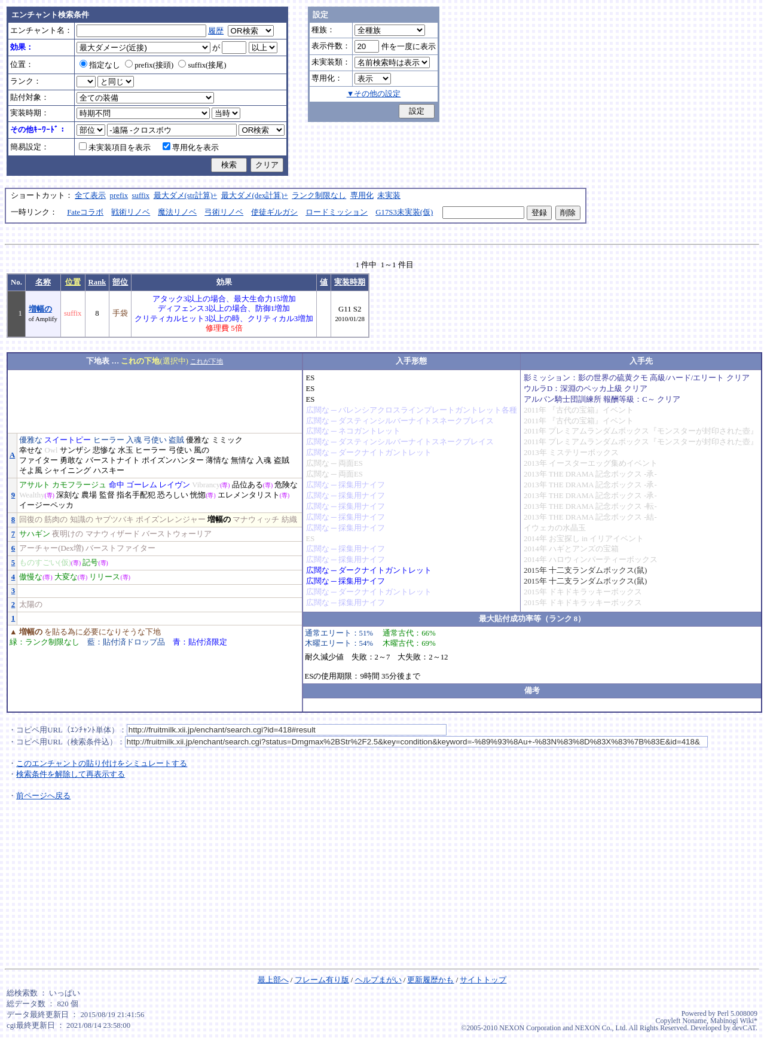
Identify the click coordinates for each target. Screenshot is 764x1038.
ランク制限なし (319, 195)
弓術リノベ (223, 212)
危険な (286, 485)
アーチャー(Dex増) (51, 548)
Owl (50, 450)
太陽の (30, 604)
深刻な (68, 495)
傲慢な (30, 577)
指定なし (100, 65)
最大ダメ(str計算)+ (186, 195)
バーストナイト (112, 460)
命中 (116, 485)
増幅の (40, 309)
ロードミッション (336, 212)
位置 (73, 282)
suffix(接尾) (202, 65)
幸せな (30, 450)
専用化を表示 (191, 148)
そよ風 (30, 470)
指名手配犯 (136, 495)
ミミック (227, 440)
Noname (694, 1020)
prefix (119, 195)
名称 (43, 282)
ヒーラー (108, 440)
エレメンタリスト (249, 495)
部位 (120, 282)
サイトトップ (483, 980)
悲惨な (104, 450)
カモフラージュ (79, 485)
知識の (81, 519)
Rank (97, 282)
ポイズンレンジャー (171, 519)
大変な (66, 577)
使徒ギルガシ (274, 212)
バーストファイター (120, 548)
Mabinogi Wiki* (733, 1020)
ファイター (38, 460)
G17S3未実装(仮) (404, 212)
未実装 (389, 195)
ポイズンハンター (173, 460)
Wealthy (31, 495)
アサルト (34, 485)
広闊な (317, 410)
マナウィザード (112, 534)
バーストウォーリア (177, 534)
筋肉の (56, 519)
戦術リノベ (130, 212)
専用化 (362, 195)
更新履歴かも (430, 980)
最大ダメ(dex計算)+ (254, 195)
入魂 (134, 440)
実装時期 (349, 282)
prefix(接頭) (149, 65)
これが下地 (206, 361)
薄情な (217, 460)
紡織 (289, 519)
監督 (107, 495)
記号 (90, 562)
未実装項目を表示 (115, 148)
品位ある (247, 485)
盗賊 (176, 440)
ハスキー (108, 470)
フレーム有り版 (322, 980)
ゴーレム (141, 485)
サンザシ (75, 450)
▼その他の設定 (374, 94)
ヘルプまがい (378, 980)
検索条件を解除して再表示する (70, 774)
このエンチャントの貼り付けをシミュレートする (101, 763)
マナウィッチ (256, 519)
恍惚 (198, 495)
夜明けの (67, 534)
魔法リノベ (177, 212)
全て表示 (90, 195)
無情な (242, 460)
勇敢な (71, 460)
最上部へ (273, 980)
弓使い (155, 440)
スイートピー (67, 440)
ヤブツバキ (114, 519)
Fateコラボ (85, 212)
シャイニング (67, 470)
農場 (89, 495)
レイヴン (174, 485)
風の (201, 450)
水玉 (125, 450)
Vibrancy (206, 485)
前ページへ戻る (43, 796)
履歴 (216, 31)
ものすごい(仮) (45, 562)
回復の (30, 519)
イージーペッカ (46, 505)
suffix (141, 195)
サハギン (34, 534)
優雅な (30, 440)
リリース (104, 577)
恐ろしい (172, 495)
